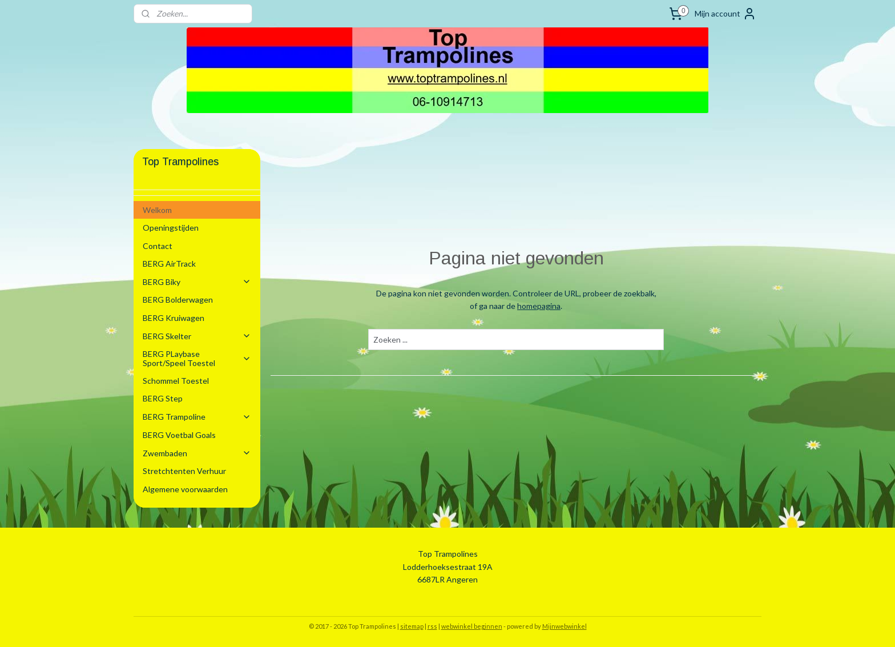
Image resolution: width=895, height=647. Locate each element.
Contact (157, 246)
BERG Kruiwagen (173, 318)
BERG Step (163, 398)
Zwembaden (197, 453)
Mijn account (725, 14)
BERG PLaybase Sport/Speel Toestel (197, 358)
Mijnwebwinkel (564, 626)
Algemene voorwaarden (185, 489)
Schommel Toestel (176, 380)
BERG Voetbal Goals (179, 435)
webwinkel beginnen (471, 626)
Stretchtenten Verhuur (184, 471)
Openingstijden (171, 227)
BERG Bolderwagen (178, 299)
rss (432, 626)
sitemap (412, 626)
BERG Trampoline (197, 416)
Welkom (157, 210)
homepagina (539, 306)
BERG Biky (197, 282)
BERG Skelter (197, 336)
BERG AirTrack (169, 263)
